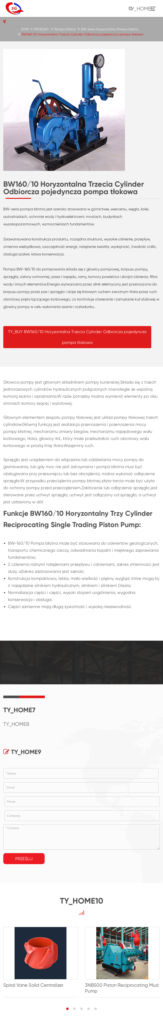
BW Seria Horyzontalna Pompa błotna (109, 29)
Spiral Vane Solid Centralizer (33, 985)
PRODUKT (41, 29)
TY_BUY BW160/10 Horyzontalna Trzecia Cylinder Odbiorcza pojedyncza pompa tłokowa (77, 337)
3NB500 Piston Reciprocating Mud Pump (122, 988)
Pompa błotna (65, 29)
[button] (67, 1009)
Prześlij (24, 858)
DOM (25, 29)
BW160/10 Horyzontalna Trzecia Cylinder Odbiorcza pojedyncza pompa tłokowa (82, 34)
